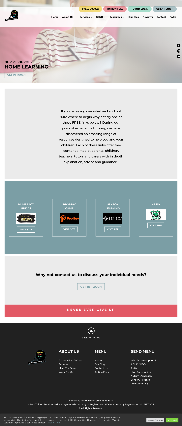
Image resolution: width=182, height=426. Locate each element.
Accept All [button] (172, 420)
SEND (99, 17)
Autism (135, 368)
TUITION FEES (115, 9)
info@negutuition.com (82, 400)
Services (85, 17)
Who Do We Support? (143, 360)
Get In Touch (16, 74)
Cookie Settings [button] (155, 420)
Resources (115, 17)
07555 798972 (90, 9)
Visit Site (25, 229)
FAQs (173, 17)
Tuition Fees (102, 372)
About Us (67, 17)
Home (54, 17)
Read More (54, 422)
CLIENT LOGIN (164, 9)
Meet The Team (67, 368)
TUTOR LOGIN (139, 9)
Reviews (148, 17)
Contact (161, 17)
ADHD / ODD (138, 364)
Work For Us (66, 372)
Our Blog (133, 17)
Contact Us (101, 368)
